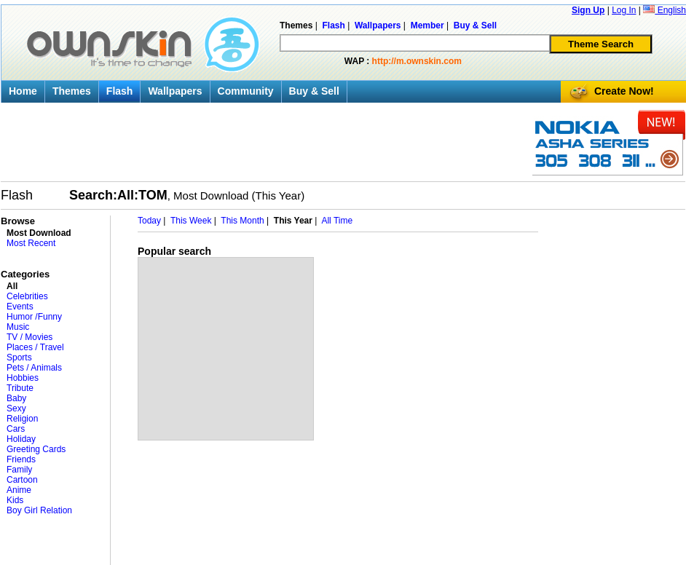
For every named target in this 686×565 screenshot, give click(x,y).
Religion (22, 419)
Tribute (20, 388)
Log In (624, 10)
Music (18, 327)
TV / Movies (29, 337)
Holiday (21, 439)
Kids (15, 500)
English (664, 10)
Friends (21, 459)
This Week (190, 221)
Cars (16, 429)
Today (149, 221)
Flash (119, 91)
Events (20, 306)
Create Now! (624, 91)
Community (246, 91)
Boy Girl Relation (39, 510)
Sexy (16, 408)
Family (19, 470)
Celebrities (27, 296)
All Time (336, 221)
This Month (242, 221)
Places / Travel (35, 347)
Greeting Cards (36, 449)
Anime (19, 490)
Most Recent (31, 243)
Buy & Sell (314, 91)
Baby (16, 398)
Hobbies (23, 378)
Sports (19, 357)
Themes (71, 91)
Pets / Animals (34, 368)
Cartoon (22, 480)
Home (23, 91)
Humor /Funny (34, 317)
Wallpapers (175, 91)
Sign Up (588, 10)
